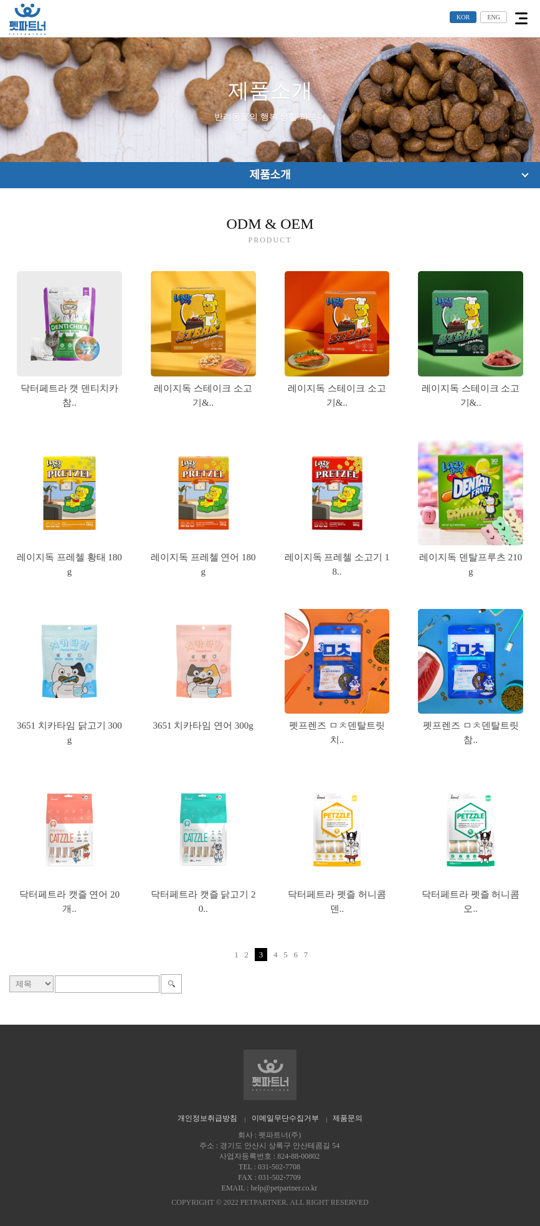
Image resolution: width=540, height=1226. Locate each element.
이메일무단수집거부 (285, 1118)
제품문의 (347, 1118)
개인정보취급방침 (207, 1118)
